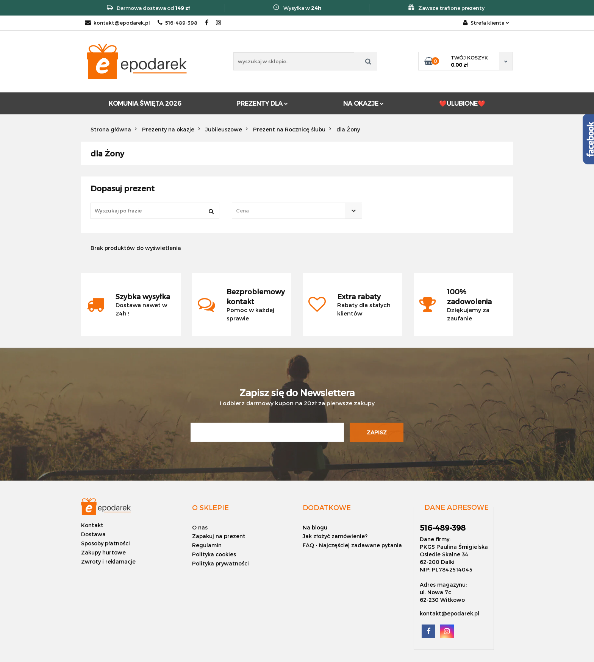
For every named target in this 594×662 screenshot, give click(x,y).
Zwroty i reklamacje (108, 561)
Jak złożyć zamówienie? (335, 536)
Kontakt (92, 525)
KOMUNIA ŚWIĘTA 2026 (145, 103)
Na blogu (315, 527)
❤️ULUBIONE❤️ (462, 103)
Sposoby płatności (105, 543)
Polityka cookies (214, 554)
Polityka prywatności (220, 563)
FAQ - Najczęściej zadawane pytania (352, 545)
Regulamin (207, 545)
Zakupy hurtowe (103, 552)
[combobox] (297, 211)
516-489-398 (177, 23)
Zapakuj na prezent (218, 536)
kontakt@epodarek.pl (117, 23)
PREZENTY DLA (262, 103)
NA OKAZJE (363, 103)
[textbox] (290, 211)
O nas (200, 527)
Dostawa (93, 534)
